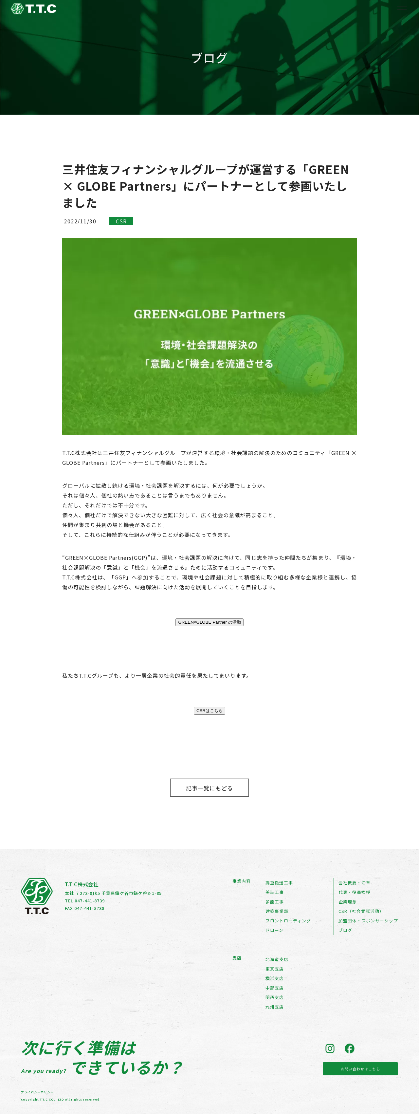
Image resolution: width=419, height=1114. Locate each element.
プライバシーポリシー (37, 1092)
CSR (121, 221)
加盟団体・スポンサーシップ (368, 920)
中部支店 (274, 988)
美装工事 (274, 892)
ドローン (274, 930)
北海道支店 (276, 959)
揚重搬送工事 (279, 882)
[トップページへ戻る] (33, 11)
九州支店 (274, 1007)
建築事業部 (276, 911)
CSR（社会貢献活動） (361, 911)
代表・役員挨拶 (354, 892)
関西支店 (274, 997)
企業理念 (347, 901)
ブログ (345, 930)
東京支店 (274, 969)
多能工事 (274, 901)
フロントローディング (288, 920)
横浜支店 (274, 978)
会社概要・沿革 (354, 882)
